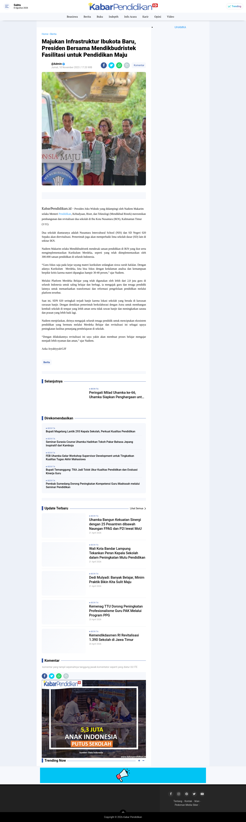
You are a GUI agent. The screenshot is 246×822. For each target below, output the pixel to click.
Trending (236, 6)
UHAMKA (180, 27)
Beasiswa (72, 16)
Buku (100, 16)
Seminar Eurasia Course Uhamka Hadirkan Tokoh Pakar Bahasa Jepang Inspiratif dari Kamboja (89, 443)
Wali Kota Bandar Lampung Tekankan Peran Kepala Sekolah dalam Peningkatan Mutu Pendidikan (117, 553)
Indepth (113, 16)
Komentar (138, 65)
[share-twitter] (111, 65)
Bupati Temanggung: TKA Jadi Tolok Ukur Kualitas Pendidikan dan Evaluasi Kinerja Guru (92, 471)
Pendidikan (65, 213)
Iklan (196, 801)
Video (170, 16)
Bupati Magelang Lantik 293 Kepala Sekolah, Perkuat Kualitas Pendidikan (90, 431)
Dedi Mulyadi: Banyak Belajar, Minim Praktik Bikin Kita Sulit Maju (116, 579)
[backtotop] (123, 813)
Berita (87, 16)
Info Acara (130, 16)
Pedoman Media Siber (186, 805)
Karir (146, 16)
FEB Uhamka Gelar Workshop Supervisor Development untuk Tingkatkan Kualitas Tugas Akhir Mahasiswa (90, 457)
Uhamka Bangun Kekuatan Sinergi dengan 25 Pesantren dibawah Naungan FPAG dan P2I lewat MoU (115, 524)
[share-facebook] (104, 65)
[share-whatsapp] (119, 65)
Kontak (188, 801)
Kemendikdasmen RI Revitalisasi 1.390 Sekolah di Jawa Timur (114, 637)
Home (45, 34)
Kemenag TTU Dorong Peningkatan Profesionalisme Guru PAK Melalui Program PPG (116, 610)
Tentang (177, 801)
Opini (157, 16)
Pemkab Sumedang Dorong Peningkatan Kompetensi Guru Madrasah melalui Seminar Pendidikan (93, 485)
